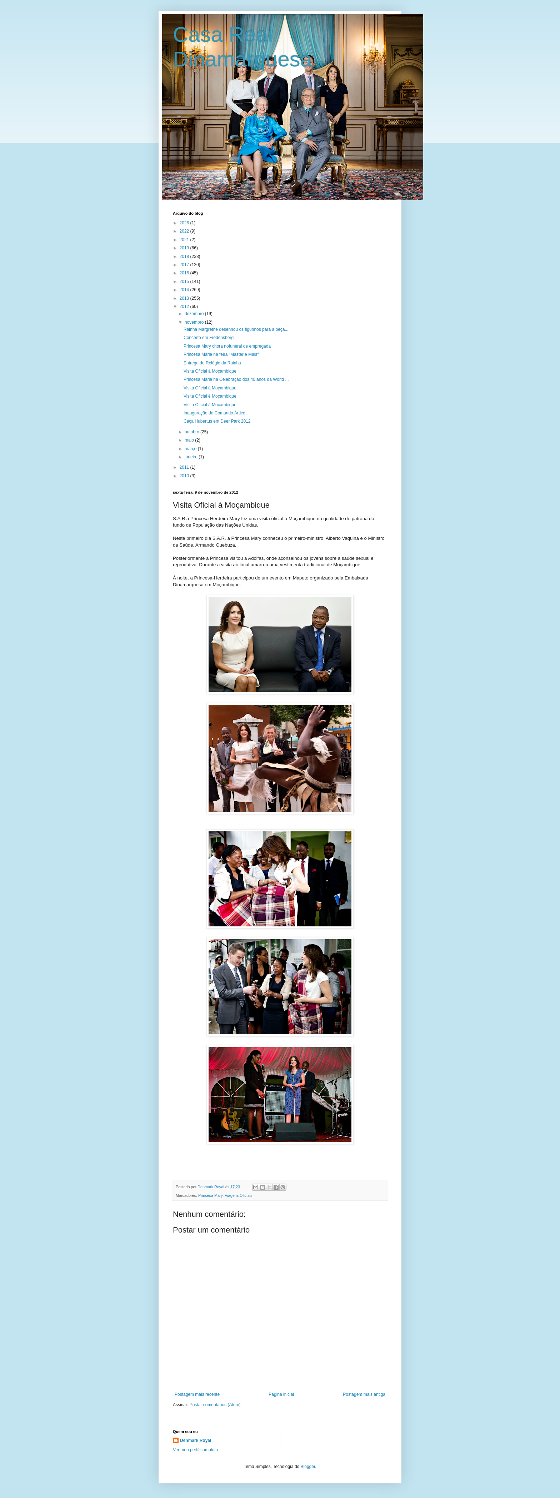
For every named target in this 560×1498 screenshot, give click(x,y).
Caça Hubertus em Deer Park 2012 (217, 421)
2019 (185, 247)
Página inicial (281, 1394)
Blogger (308, 1466)
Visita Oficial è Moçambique (210, 396)
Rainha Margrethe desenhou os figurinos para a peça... (236, 329)
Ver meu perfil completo (195, 1449)
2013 (185, 298)
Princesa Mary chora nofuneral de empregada (227, 346)
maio (190, 440)
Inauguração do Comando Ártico (214, 412)
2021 (185, 239)
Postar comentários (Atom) (215, 1404)
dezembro (195, 313)
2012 (185, 306)
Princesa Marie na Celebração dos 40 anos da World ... (236, 379)
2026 (185, 222)
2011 (185, 467)
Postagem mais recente (197, 1394)
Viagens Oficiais (238, 1195)
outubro (192, 431)
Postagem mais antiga (364, 1394)
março (191, 448)
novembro (195, 322)
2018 (185, 256)
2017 (185, 264)
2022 (185, 231)
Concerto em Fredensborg (209, 337)
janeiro (192, 456)
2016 (185, 272)
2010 (185, 475)
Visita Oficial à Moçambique (210, 371)
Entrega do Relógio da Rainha (212, 362)
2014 (185, 289)
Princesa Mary (210, 1195)
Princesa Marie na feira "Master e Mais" (221, 354)
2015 (185, 281)
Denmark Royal (195, 1440)
